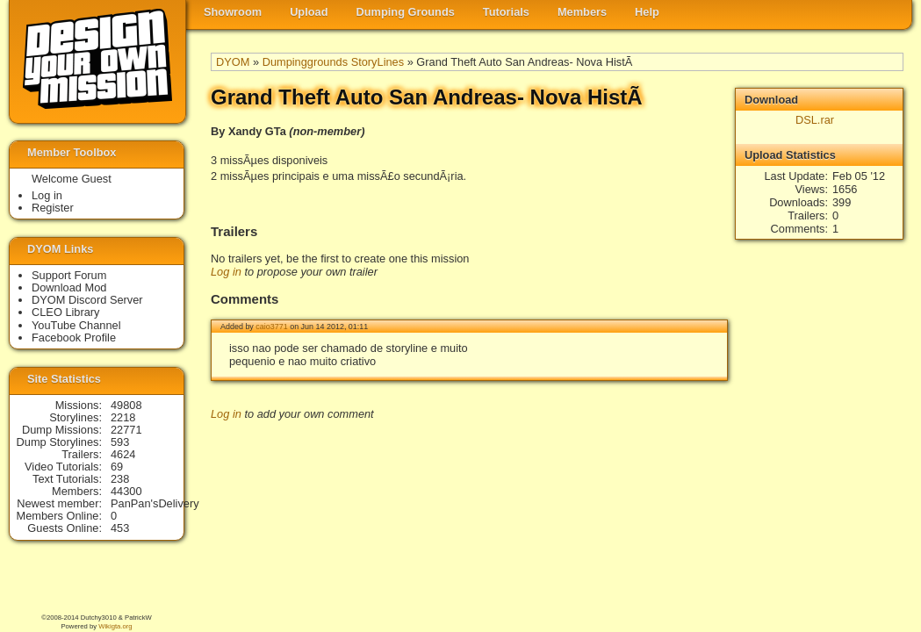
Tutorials (506, 11)
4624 (123, 454)
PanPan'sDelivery (155, 503)
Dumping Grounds (405, 11)
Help (647, 11)
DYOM (232, 61)
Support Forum (69, 275)
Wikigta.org (115, 626)
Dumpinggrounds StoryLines (333, 61)
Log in (226, 271)
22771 (126, 429)
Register (53, 207)
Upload (308, 11)
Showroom (233, 11)
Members (582, 11)
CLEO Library (66, 312)
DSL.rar (814, 119)
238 (120, 478)
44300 (126, 491)
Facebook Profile (74, 337)
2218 (123, 417)
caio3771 (271, 326)
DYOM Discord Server (87, 299)
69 (117, 466)
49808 (126, 405)
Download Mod (69, 287)
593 (120, 442)
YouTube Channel (76, 325)
